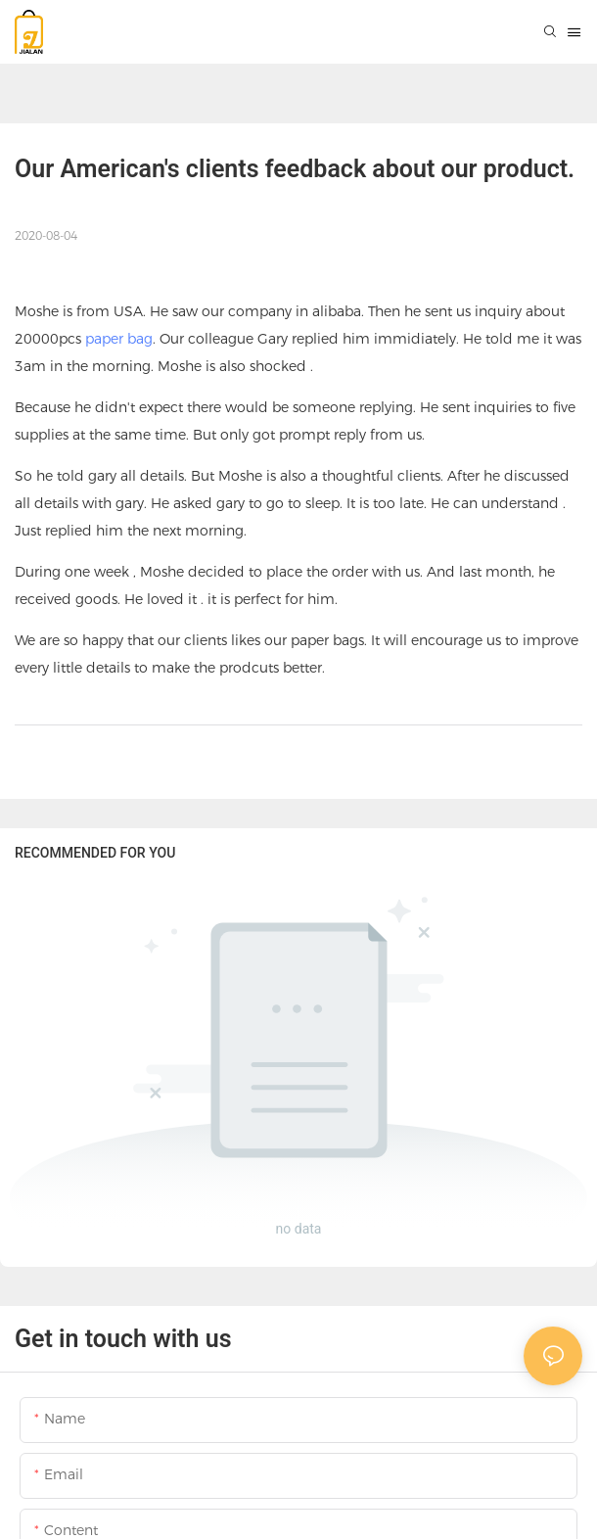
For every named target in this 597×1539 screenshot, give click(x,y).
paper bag (119, 339)
